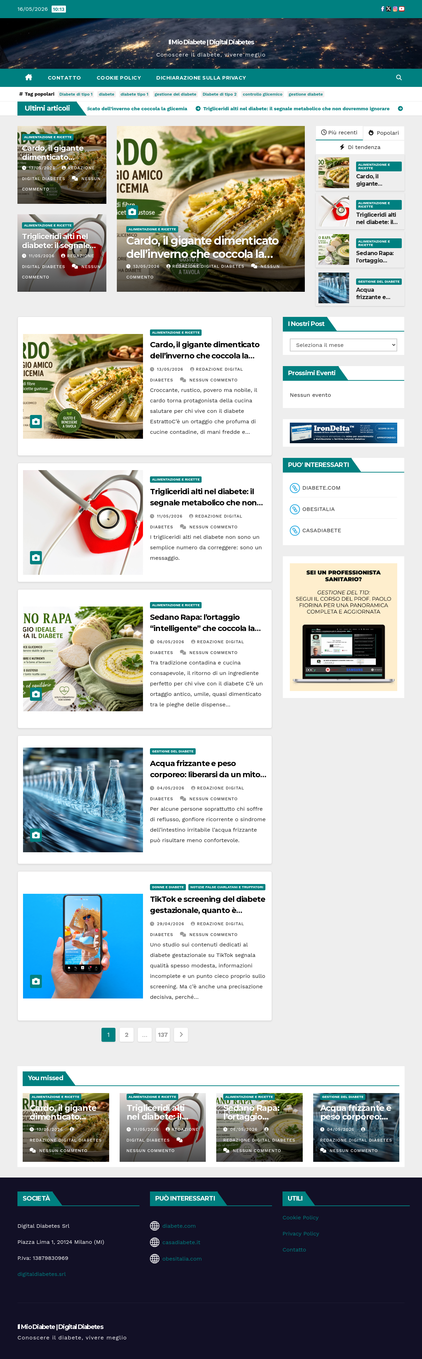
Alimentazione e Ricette (47, 137)
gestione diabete (306, 94)
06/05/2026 (171, 641)
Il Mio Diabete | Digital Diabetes (211, 42)
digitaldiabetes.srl (41, 1274)
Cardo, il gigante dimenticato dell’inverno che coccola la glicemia (202, 254)
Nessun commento (213, 380)
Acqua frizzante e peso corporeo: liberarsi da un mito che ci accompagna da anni (205, 774)
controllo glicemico (262, 94)
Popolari (384, 132)
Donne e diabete (168, 887)
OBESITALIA (318, 509)
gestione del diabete (175, 94)
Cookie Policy (119, 78)
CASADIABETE (321, 530)
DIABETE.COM (321, 487)
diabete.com (179, 1226)
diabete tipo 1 (135, 94)
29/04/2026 (171, 923)
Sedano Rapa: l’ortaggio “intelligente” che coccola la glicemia (202, 628)
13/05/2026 (43, 167)
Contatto (64, 78)
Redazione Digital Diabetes (206, 266)
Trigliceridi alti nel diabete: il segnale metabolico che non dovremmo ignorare (203, 503)
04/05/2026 (171, 788)
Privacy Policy (300, 1233)
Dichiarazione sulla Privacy (201, 78)
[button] (399, 77)
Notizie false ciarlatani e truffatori (226, 887)
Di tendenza (360, 147)
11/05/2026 (42, 255)
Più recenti (339, 132)
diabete (106, 94)
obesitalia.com (182, 1258)
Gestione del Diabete (379, 281)
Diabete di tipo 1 (75, 94)
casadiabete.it (181, 1242)
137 (163, 1034)
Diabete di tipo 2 (219, 94)
